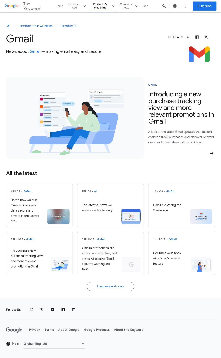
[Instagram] (31, 309)
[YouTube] (52, 309)
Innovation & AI (77, 6)
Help (12, 344)
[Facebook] (197, 37)
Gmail (35, 51)
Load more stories (110, 286)
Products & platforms (104, 6)
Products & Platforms (36, 26)
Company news (129, 6)
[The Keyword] (8, 26)
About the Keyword (128, 330)
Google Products (97, 330)
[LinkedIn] (73, 309)
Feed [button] (145, 6)
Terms (49, 330)
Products (69, 26)
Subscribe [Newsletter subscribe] (205, 6)
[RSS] (187, 37)
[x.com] (206, 37)
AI (95, 191)
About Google (69, 330)
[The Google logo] (14, 330)
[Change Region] (54, 343)
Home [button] (59, 6)
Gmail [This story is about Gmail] (152, 84)
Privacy (34, 330)
